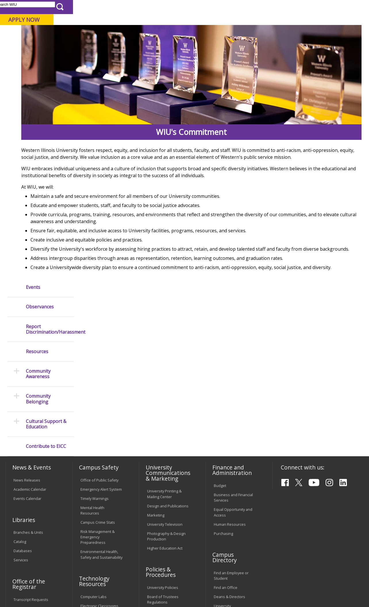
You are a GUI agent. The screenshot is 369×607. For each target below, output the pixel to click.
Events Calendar (27, 370)
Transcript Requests (31, 471)
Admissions (120, 45)
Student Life (270, 45)
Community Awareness (38, 167)
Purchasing (223, 405)
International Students (87, 6)
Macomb (110, 34)
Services (21, 431)
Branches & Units (28, 404)
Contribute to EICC (46, 240)
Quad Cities (138, 34)
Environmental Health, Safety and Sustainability (101, 426)
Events (33, 81)
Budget (220, 357)
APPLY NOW (320, 19)
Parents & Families (25, 6)
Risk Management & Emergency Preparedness (97, 409)
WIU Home (92, 61)
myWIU (275, 6)
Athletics (206, 45)
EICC (111, 61)
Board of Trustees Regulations (162, 471)
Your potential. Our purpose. (64, 34)
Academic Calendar (30, 361)
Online (163, 34)
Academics (82, 45)
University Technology (99, 510)
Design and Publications (168, 377)
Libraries (175, 6)
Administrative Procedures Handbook (167, 495)
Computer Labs (93, 468)
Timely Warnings (94, 370)
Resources (37, 145)
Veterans (128, 565)
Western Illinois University (90, 25)
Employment (61, 565)
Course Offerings (203, 6)
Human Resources (230, 396)
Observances (40, 100)
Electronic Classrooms (99, 477)
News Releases (27, 352)
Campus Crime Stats (97, 394)
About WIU (45, 45)
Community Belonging (38, 192)
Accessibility (27, 565)
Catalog (20, 413)
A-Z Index (255, 6)
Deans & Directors (229, 468)
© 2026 (21, 588)
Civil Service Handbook (166, 507)
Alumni (154, 45)
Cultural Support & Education (46, 217)
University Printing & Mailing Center (164, 366)
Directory (232, 6)
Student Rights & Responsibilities (161, 519)
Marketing (155, 387)
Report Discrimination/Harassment (50, 122)
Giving (236, 45)
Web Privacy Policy (127, 588)
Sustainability (96, 565)
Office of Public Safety (99, 352)
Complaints (156, 531)
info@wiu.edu (313, 590)
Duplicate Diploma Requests (29, 483)
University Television (164, 396)
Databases (23, 422)
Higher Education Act (164, 420)
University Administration (226, 480)
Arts (179, 45)
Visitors (54, 6)
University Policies (162, 459)
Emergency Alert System (101, 361)
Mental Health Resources (92, 382)
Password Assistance (98, 487)
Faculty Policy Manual (165, 483)
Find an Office (225, 459)
